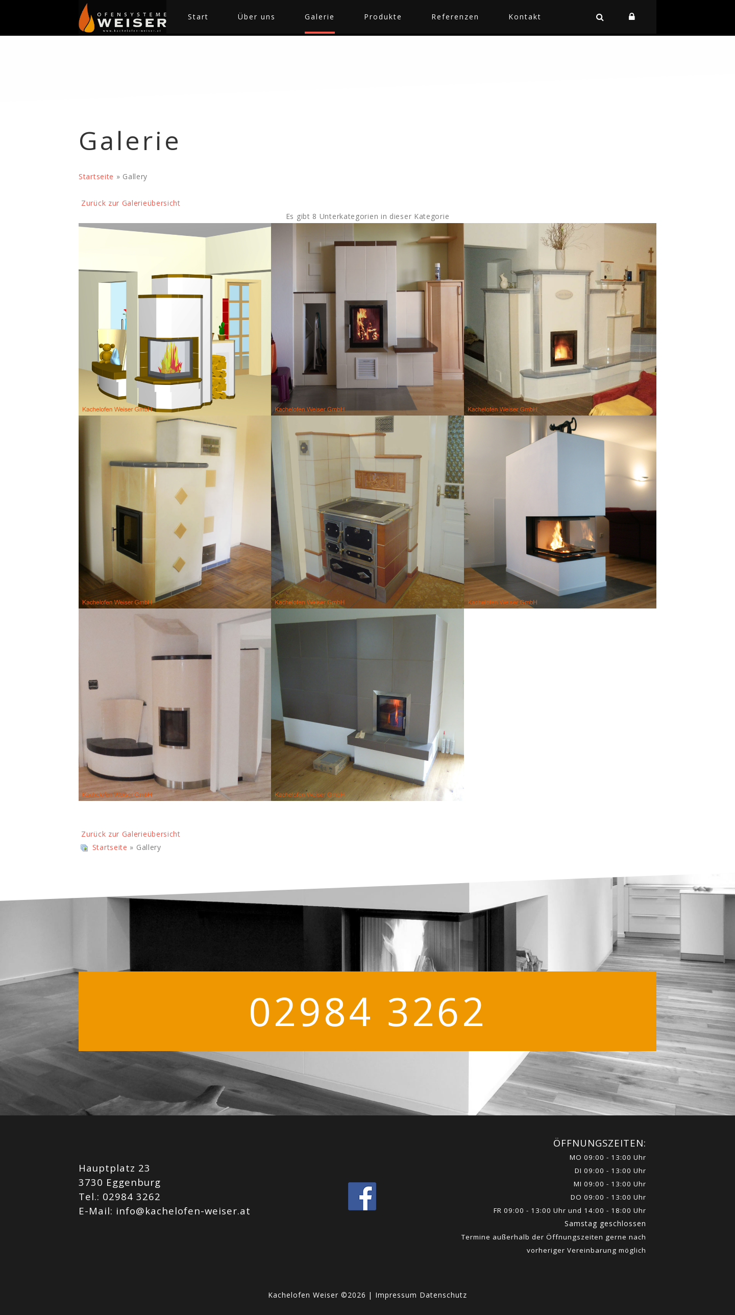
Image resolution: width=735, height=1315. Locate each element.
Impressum (397, 1295)
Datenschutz (443, 1295)
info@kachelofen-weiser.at (183, 1210)
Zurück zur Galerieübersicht (131, 203)
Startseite (96, 176)
